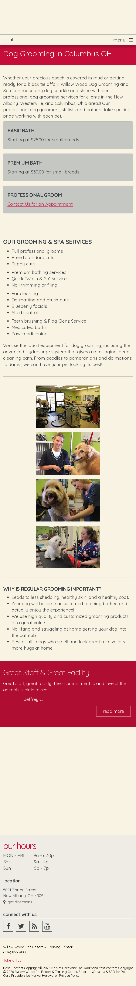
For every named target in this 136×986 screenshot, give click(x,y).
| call (8, 39)
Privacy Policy (69, 976)
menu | (123, 40)
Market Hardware (44, 976)
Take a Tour (13, 960)
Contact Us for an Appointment (40, 204)
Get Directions (17, 901)
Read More (113, 711)
